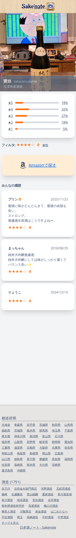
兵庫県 (56, 447)
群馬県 (43, 430)
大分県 (43, 465)
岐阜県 (43, 442)
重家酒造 (48, 494)
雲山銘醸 (32, 494)
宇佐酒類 (7, 517)
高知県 (56, 459)
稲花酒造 (22, 500)
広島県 (59, 453)
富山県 (46, 436)
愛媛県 (43, 459)
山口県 (6, 459)
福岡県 (68, 459)
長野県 (31, 442)
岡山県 (46, 453)
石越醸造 (17, 494)
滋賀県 (18, 447)
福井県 (6, 442)
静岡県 (56, 442)
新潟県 (34, 436)
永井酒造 (53, 500)
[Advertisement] (38, 364)
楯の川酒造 (51, 506)
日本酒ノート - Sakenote (38, 527)
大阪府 (43, 447)
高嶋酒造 (32, 517)
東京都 (6, 436)
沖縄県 (21, 470)
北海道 (6, 425)
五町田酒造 (63, 488)
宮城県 (43, 425)
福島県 (6, 430)
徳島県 (18, 459)
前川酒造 (7, 500)
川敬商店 (25, 511)
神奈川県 (20, 436)
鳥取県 (21, 453)
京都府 (31, 447)
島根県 (34, 453)
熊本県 (31, 465)
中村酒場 (48, 517)
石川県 (59, 436)
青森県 (18, 425)
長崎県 (18, 465)
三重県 (6, 447)
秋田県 (56, 425)
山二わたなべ (59, 511)
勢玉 (20, 517)
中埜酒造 (63, 517)
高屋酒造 (34, 506)
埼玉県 (56, 430)
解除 (45, 145)
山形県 (68, 425)
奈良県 (68, 447)
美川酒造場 (65, 494)
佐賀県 (6, 465)
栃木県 (31, 430)
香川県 (31, 459)
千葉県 (68, 430)
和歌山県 (7, 453)
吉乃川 (6, 488)
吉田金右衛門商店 (25, 488)
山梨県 (18, 442)
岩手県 (31, 425)
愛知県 (68, 442)
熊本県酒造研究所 (13, 506)
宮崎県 (56, 465)
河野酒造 (46, 488)
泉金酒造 (41, 511)
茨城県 (18, 430)
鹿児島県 (7, 470)
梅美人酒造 (9, 511)
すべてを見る (10, 523)
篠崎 (4, 494)
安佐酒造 (38, 500)
